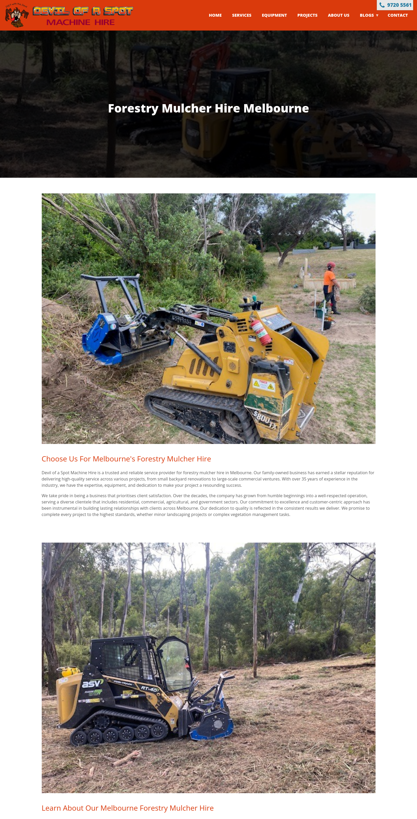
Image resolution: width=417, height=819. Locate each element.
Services (241, 15)
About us (338, 15)
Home (215, 15)
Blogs (367, 21)
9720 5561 (399, 5)
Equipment (274, 15)
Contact (398, 15)
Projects (307, 15)
